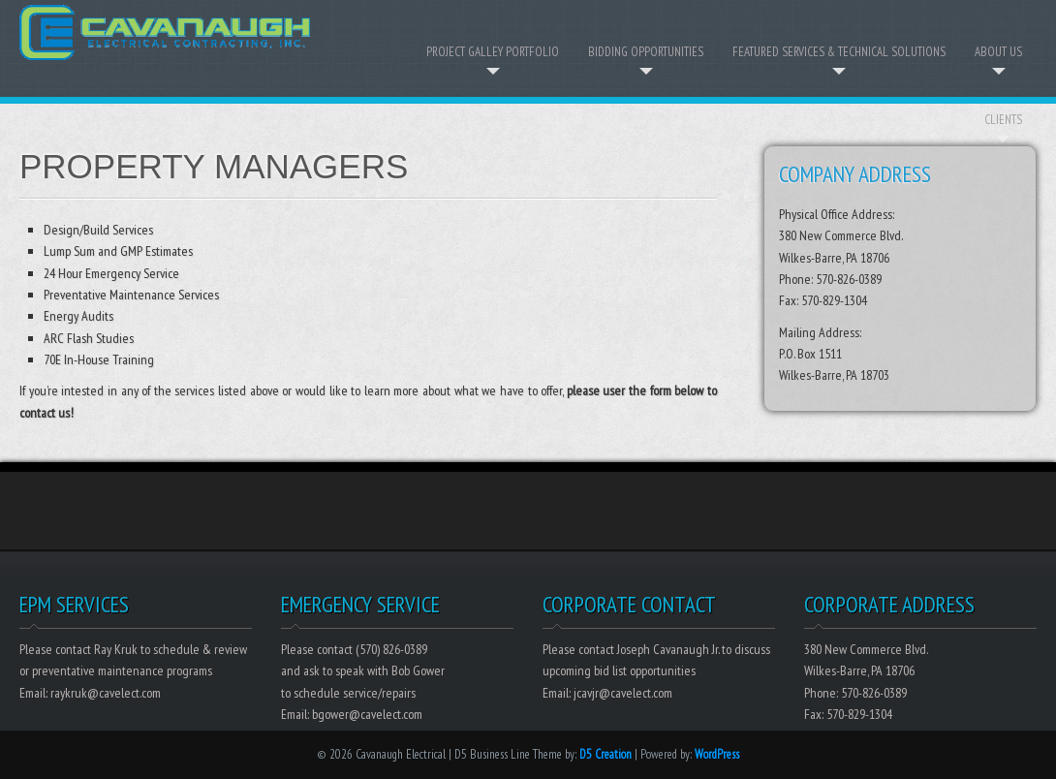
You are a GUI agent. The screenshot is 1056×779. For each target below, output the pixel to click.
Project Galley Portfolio (492, 52)
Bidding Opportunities (645, 52)
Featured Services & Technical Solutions (839, 52)
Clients (1003, 119)
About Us (998, 52)
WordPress (717, 754)
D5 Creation (605, 754)
